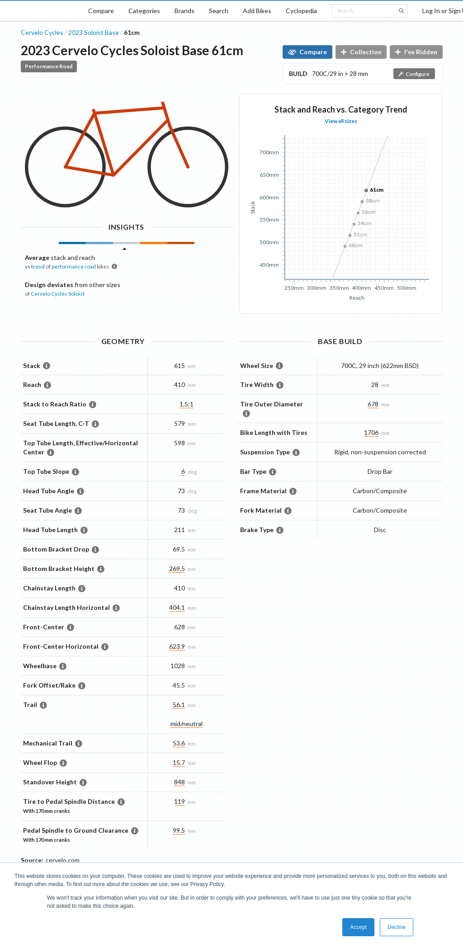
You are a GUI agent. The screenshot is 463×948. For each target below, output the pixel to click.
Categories (144, 10)
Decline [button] (396, 927)
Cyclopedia (301, 10)
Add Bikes (257, 10)
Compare (101, 10)
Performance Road (48, 66)
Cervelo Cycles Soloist (58, 293)
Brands (184, 10)
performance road (74, 266)
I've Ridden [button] (416, 52)
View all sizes (341, 121)
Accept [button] (358, 927)
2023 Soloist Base (93, 32)
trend (38, 266)
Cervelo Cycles (42, 32)
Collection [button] (361, 52)
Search (218, 10)
